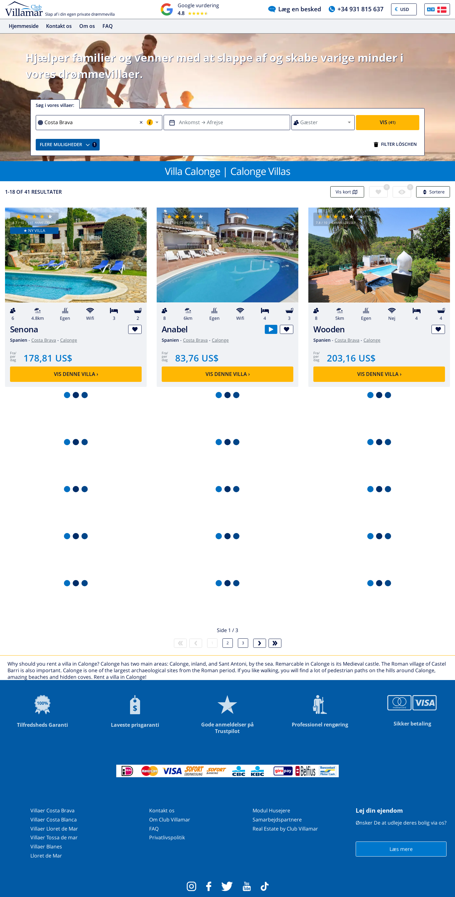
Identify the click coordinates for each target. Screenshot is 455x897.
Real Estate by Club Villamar (285, 828)
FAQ (107, 26)
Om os (87, 26)
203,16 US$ (351, 358)
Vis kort (347, 192)
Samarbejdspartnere (277, 819)
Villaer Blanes (46, 846)
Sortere (433, 192)
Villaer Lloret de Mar (54, 828)
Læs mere (401, 849)
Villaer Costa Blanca (53, 819)
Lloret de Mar (46, 855)
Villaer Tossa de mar (54, 837)
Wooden (329, 329)
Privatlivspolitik (167, 837)
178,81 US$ (48, 358)
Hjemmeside (24, 26)
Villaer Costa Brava (52, 810)
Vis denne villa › (76, 374)
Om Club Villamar (169, 819)
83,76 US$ (197, 358)
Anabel (174, 329)
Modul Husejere (271, 810)
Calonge (68, 340)
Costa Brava (43, 340)
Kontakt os (59, 26)
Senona (24, 329)
